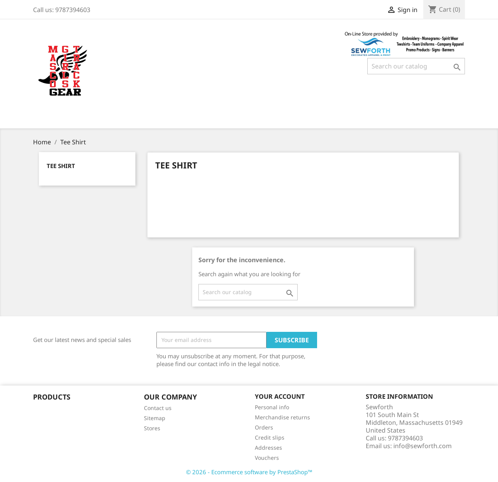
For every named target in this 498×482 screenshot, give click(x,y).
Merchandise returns (282, 417)
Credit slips (269, 437)
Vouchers (267, 457)
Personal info (272, 407)
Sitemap (154, 418)
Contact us (158, 408)
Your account (280, 396)
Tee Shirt (61, 166)
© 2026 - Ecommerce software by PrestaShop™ (249, 472)
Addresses (268, 447)
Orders (264, 427)
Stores (152, 428)
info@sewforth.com (422, 446)
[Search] (416, 66)
